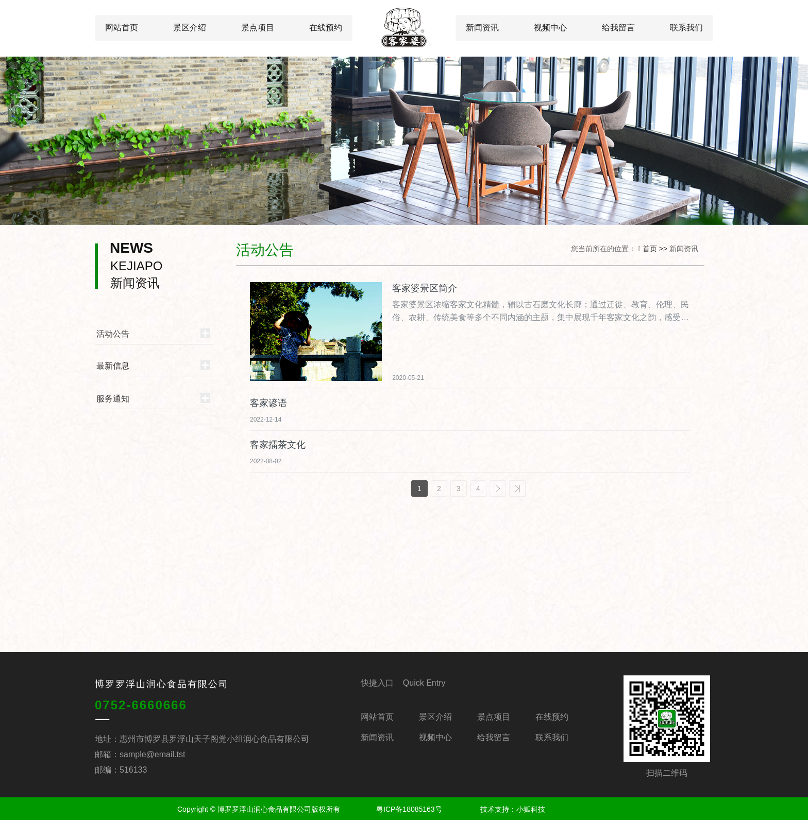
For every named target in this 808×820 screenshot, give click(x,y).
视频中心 (550, 27)
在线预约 (325, 27)
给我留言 (618, 27)
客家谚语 (268, 403)
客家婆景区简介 (424, 288)
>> (517, 488)
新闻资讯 (482, 27)
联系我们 (686, 27)
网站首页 (121, 27)
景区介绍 (189, 27)
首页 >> (656, 249)
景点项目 (257, 27)
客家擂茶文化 (278, 445)
